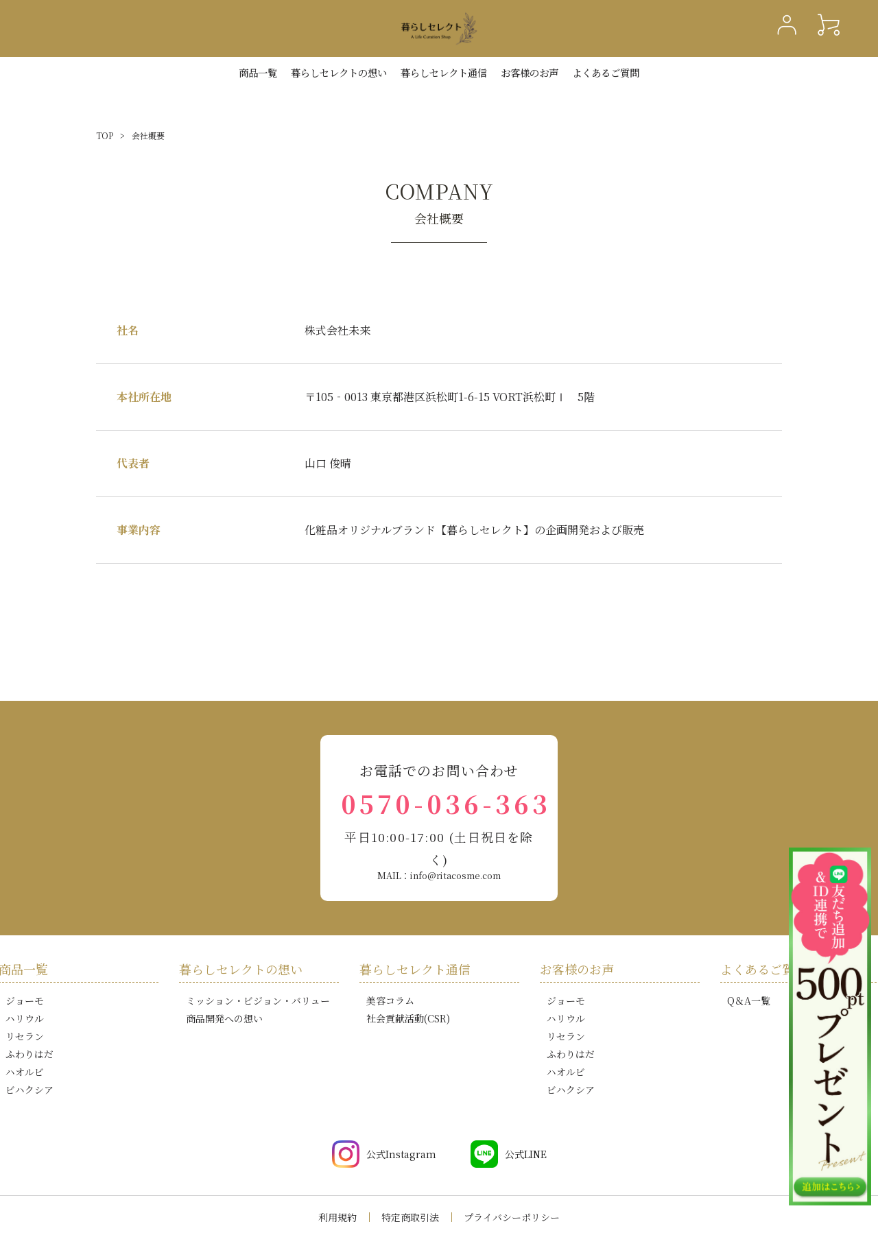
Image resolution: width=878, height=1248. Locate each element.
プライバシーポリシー (512, 1217)
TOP (104, 135)
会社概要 (148, 135)
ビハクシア (29, 1089)
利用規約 (337, 1217)
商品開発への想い (224, 1018)
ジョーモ (24, 1000)
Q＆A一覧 (748, 1000)
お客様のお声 (529, 72)
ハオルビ (24, 1072)
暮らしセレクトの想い (240, 969)
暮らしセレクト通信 (444, 72)
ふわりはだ (29, 1054)
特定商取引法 (410, 1217)
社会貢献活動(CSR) (408, 1018)
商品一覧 (258, 72)
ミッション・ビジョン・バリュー (258, 1000)
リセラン (24, 1036)
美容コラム (390, 1000)
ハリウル (24, 1018)
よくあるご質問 (605, 72)
